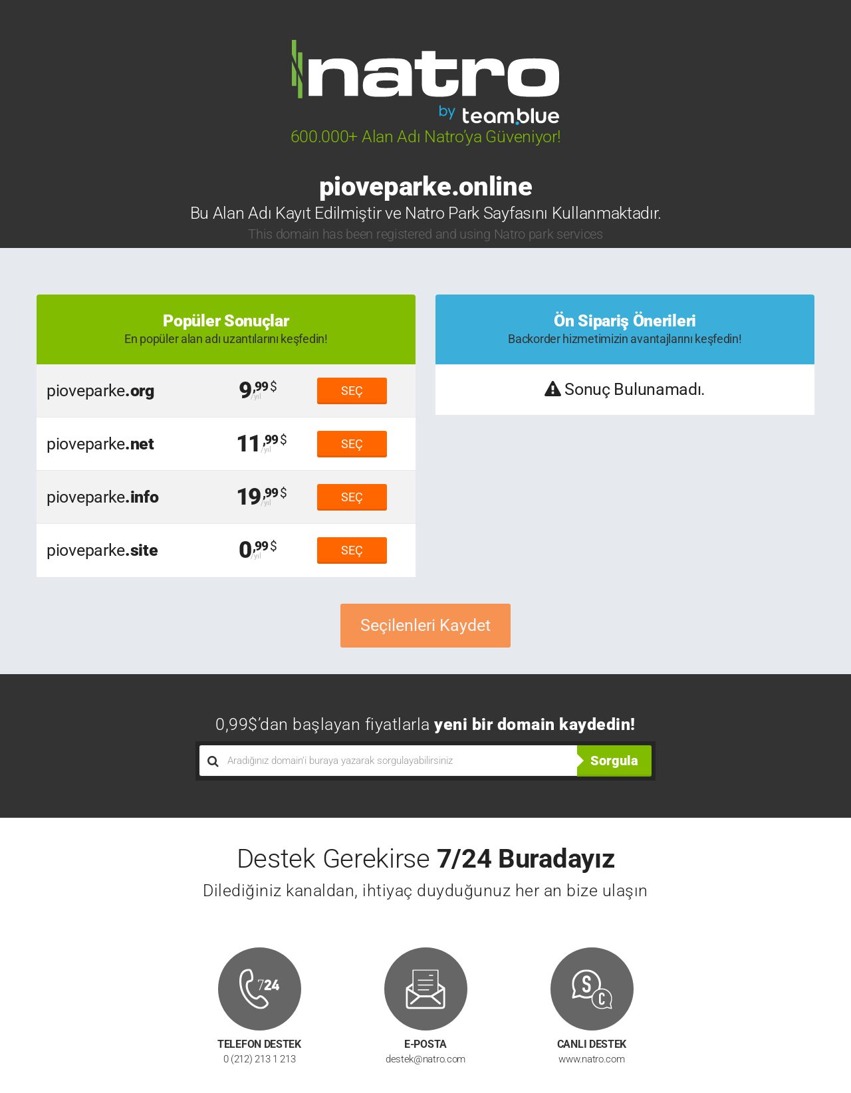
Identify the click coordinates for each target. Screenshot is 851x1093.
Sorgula (614, 761)
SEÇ (352, 391)
